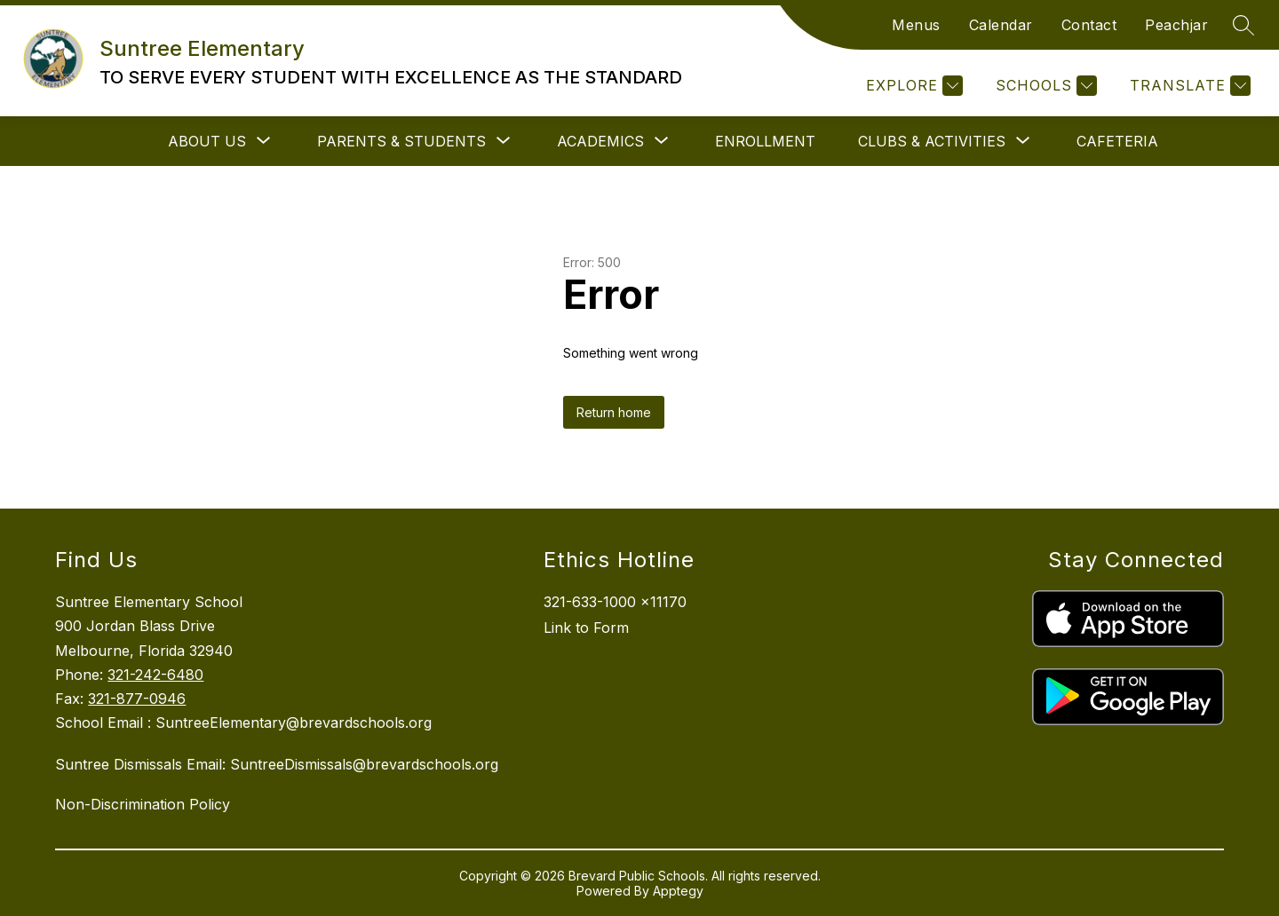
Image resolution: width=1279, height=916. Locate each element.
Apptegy (678, 890)
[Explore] (912, 86)
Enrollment (765, 141)
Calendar (1001, 25)
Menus (916, 25)
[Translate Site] (1188, 86)
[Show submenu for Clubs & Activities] (931, 141)
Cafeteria (1117, 141)
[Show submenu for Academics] (600, 141)
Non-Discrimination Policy (142, 804)
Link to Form (586, 627)
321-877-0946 (137, 698)
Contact (1089, 25)
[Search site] (1243, 25)
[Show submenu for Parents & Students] (401, 141)
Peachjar (1176, 25)
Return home (613, 412)
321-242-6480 (155, 674)
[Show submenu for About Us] (207, 141)
